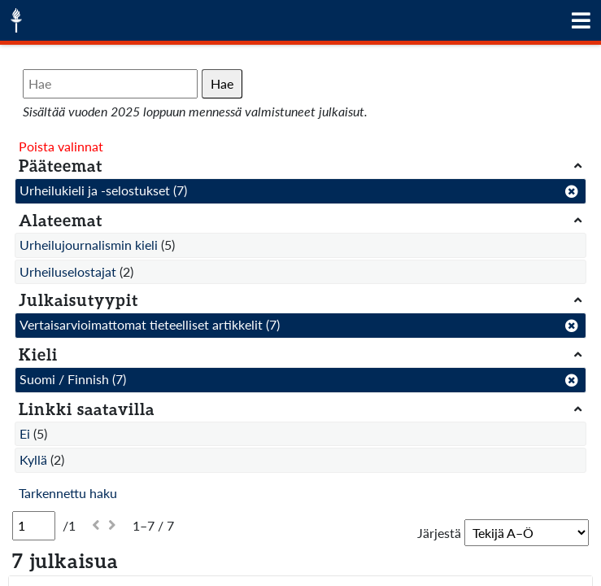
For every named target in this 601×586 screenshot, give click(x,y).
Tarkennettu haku (68, 493)
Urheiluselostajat (68, 271)
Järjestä (439, 532)
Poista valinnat (61, 146)
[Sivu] (33, 525)
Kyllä (33, 459)
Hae (222, 83)
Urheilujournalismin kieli (89, 244)
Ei (25, 433)
